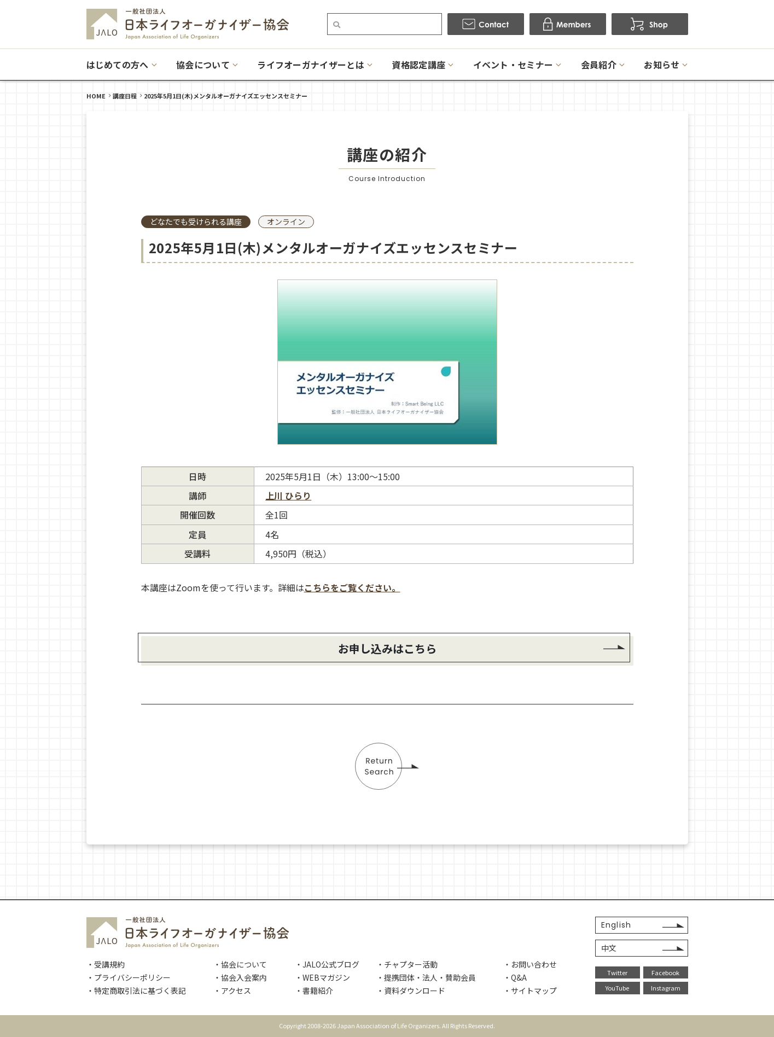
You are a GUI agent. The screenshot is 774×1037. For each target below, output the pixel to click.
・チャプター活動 (407, 964)
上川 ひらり (288, 495)
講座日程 (125, 96)
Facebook (665, 972)
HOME (96, 96)
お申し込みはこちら (387, 648)
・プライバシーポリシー (128, 977)
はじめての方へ (117, 64)
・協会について (240, 964)
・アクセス (232, 990)
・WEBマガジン (322, 977)
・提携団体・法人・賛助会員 (426, 977)
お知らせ (661, 64)
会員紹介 (598, 64)
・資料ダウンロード (410, 990)
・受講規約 (105, 964)
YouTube (617, 987)
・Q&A (515, 977)
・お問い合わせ (530, 964)
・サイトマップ (530, 990)
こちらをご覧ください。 (352, 587)
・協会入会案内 (240, 977)
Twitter (617, 972)
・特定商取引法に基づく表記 (136, 990)
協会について (203, 64)
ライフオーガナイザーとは (310, 64)
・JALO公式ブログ (327, 964)
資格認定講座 (418, 64)
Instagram (665, 987)
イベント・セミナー (513, 64)
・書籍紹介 (314, 990)
